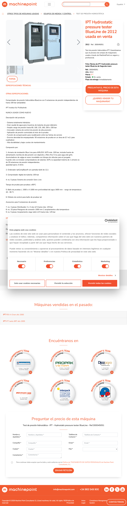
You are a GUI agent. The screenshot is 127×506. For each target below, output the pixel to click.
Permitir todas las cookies (99, 283)
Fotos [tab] (12, 79)
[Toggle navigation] (49, 4)
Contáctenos (116, 502)
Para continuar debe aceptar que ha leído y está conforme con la (65, 463)
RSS (65, 501)
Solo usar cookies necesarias (27, 283)
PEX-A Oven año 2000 (13, 314)
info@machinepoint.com (64, 489)
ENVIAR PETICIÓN (63, 470)
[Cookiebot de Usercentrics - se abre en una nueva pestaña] (106, 221)
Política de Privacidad (70, 502)
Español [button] (120, 4)
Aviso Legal (83, 502)
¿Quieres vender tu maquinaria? (103, 100)
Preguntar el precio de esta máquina (103, 89)
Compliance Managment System (98, 502)
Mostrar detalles (105, 275)
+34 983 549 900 (89, 489)
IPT (92, 74)
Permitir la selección (63, 283)
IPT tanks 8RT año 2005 (14, 321)
